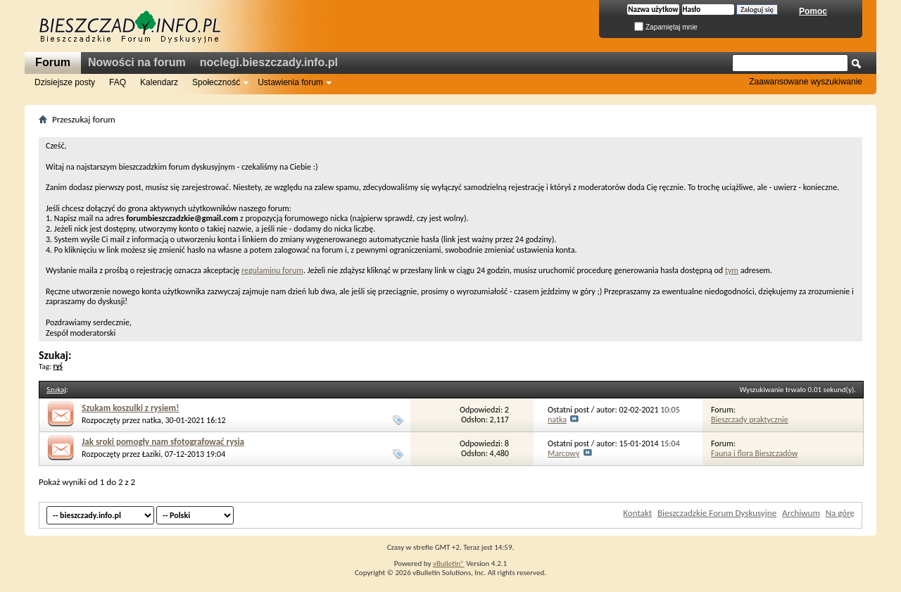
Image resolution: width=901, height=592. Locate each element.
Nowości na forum (137, 62)
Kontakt (637, 513)
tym (731, 270)
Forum (52, 62)
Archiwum (801, 513)
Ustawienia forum (290, 82)
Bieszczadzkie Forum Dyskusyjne (716, 513)
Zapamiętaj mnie (666, 27)
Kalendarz (159, 82)
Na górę (840, 513)
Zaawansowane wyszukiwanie (805, 82)
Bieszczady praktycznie (749, 419)
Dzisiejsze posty (64, 82)
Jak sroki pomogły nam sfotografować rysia (163, 441)
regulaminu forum (272, 270)
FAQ (117, 82)
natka (151, 420)
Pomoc (813, 11)
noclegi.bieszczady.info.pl (269, 62)
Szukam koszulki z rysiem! (130, 408)
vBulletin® (449, 563)
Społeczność (216, 82)
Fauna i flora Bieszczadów (754, 453)
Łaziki (151, 454)
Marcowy (563, 453)
